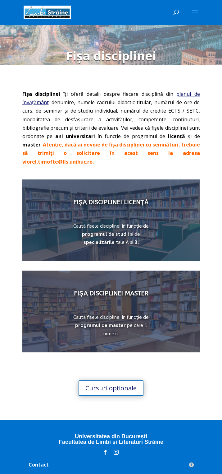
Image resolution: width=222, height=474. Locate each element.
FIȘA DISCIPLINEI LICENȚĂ (111, 202)
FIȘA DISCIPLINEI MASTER (111, 293)
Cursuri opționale (111, 388)
